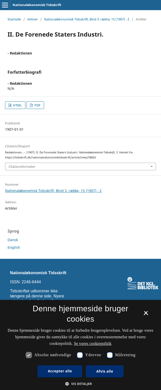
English (14, 247)
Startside (14, 19)
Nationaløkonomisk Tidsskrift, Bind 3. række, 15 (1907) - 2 (86, 19)
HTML (17, 105)
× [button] (146, 314)
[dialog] (80, 345)
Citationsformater (22, 166)
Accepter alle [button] (60, 371)
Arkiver (32, 19)
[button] (80, 383)
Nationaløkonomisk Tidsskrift (37, 5)
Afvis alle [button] (104, 371)
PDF (37, 105)
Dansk (13, 239)
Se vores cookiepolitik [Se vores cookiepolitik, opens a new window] (93, 343)
